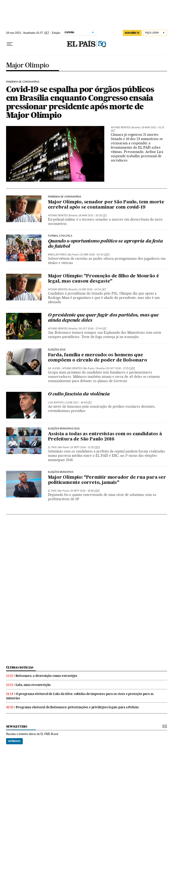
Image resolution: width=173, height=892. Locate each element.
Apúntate (14, 741)
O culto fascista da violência (79, 394)
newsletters (16, 726)
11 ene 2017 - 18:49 (78, 402)
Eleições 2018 (56, 349)
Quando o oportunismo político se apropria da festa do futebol (105, 244)
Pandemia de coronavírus (22, 82)
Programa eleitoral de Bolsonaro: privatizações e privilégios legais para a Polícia (77, 707)
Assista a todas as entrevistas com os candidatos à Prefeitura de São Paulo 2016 (105, 437)
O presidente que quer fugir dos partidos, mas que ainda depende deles (103, 318)
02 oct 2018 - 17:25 (120, 368)
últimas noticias (20, 667)
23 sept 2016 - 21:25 (85, 447)
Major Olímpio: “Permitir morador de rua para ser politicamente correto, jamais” (107, 480)
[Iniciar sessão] (155, 33)
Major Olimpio (27, 65)
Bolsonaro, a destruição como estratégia (46, 676)
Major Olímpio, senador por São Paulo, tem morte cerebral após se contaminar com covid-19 (106, 205)
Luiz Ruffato (56, 402)
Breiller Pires (57, 254)
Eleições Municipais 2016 (64, 428)
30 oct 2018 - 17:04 (93, 328)
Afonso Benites (120, 127)
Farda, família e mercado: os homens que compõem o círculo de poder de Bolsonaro (97, 358)
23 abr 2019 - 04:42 (95, 254)
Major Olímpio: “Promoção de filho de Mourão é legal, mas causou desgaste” (103, 279)
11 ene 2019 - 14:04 (92, 289)
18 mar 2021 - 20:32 (93, 215)
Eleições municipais (60, 472)
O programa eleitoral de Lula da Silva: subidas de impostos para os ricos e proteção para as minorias (80, 696)
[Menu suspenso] (9, 44)
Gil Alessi (54, 368)
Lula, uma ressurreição (33, 685)
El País (52, 447)
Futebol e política (60, 236)
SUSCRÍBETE (132, 32)
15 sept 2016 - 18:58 (85, 490)
